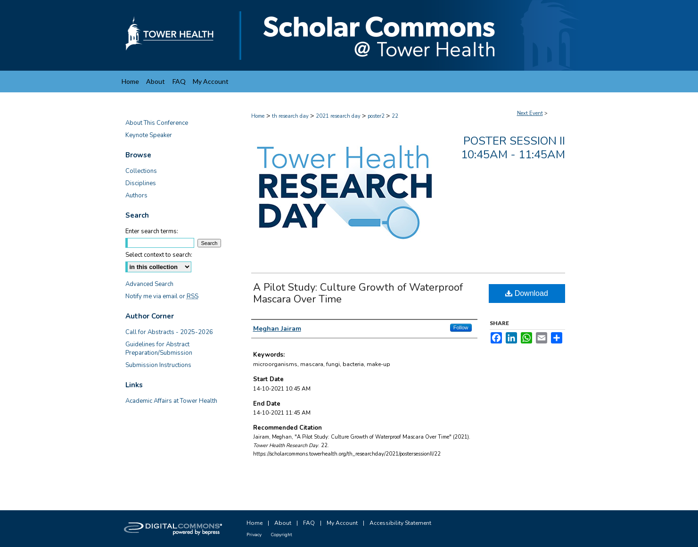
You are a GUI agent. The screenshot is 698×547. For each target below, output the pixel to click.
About (282, 523)
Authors (136, 195)
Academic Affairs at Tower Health (171, 401)
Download (526, 293)
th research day (291, 116)
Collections (141, 171)
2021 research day (339, 116)
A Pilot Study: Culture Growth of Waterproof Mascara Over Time (358, 293)
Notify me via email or (161, 296)
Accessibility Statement (400, 523)
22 (395, 116)
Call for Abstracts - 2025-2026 (169, 332)
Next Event (530, 113)
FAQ (309, 523)
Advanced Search (149, 284)
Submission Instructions (158, 365)
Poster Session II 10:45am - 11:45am (513, 147)
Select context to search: (158, 255)
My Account (342, 523)
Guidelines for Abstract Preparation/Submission (158, 348)
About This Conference (156, 123)
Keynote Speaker (148, 135)
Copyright (281, 534)
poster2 (377, 116)
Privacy (254, 534)
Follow (460, 327)
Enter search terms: (151, 231)
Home (257, 116)
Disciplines (140, 183)
